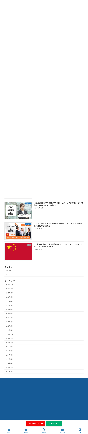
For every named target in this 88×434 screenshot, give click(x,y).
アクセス (62, 430)
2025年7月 (9, 305)
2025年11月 (9, 289)
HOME (26, 430)
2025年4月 (9, 318)
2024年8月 (9, 351)
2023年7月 (9, 371)
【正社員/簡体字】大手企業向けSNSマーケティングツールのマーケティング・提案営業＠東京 (58, 245)
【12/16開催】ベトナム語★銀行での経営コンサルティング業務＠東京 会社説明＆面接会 (58, 224)
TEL (80, 430)
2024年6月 (9, 359)
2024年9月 (9, 347)
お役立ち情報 (33, 380)
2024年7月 (9, 355)
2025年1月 (9, 330)
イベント (8, 270)
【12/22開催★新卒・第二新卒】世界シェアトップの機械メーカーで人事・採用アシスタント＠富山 (58, 204)
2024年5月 (9, 363)
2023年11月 (9, 367)
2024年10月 (9, 343)
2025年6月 (9, 309)
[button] (35, 423)
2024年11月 (9, 338)
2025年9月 (9, 297)
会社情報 (46, 380)
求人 (7, 274)
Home (9, 380)
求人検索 (20, 380)
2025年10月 (9, 293)
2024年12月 (9, 334)
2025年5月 (9, 314)
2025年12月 (9, 285)
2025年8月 (9, 301)
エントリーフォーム (62, 380)
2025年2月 (9, 326)
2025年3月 (9, 322)
